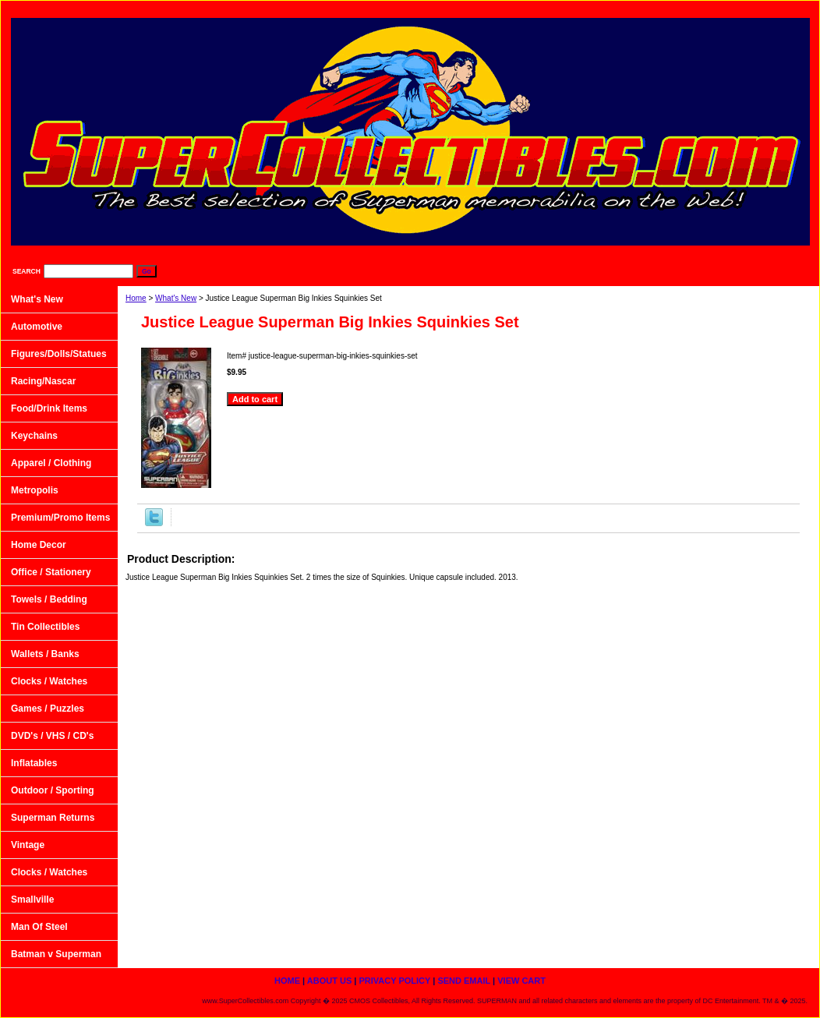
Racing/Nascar (43, 381)
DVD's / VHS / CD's (52, 735)
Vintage (27, 844)
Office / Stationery (51, 572)
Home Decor (38, 544)
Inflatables (34, 763)
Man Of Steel (39, 926)
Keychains (34, 435)
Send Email (705, 8)
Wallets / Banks (45, 654)
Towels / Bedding (49, 599)
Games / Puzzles (47, 708)
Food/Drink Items (49, 408)
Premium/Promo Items (60, 517)
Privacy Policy (622, 8)
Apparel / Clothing (51, 463)
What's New (175, 298)
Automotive (36, 326)
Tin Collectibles (45, 626)
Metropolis (34, 490)
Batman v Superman (56, 954)
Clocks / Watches (49, 681)
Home (136, 298)
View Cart (779, 8)
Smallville (32, 899)
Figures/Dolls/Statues (59, 353)
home (479, 8)
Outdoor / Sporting (52, 790)
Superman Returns (52, 817)
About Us (542, 8)
